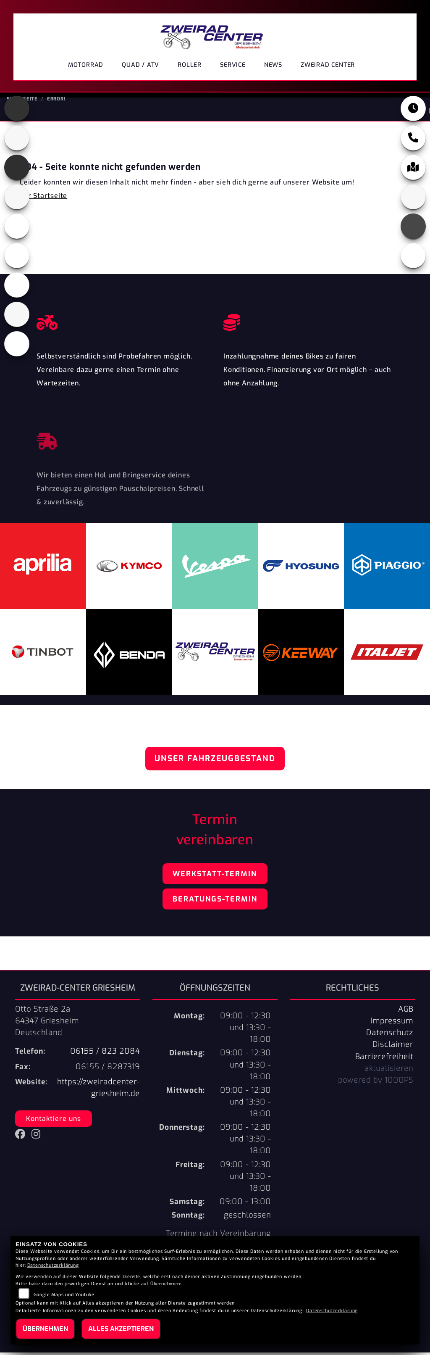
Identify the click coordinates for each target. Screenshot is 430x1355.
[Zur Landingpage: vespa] (16, 346)
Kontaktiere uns (53, 1121)
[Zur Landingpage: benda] (16, 140)
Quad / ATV (140, 65)
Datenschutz (389, 1035)
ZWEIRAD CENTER (328, 65)
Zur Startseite (43, 198)
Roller (190, 65)
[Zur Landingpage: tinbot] (16, 317)
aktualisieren (388, 1071)
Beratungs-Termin (215, 901)
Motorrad (85, 65)
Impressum (391, 1023)
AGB (405, 1012)
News (273, 65)
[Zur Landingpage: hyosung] (16, 169)
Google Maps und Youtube (64, 1295)
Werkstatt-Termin (215, 876)
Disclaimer (392, 1047)
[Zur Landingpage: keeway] (16, 228)
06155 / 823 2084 (105, 1054)
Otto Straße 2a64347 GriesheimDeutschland (47, 1023)
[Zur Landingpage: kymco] (16, 258)
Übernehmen (45, 1328)
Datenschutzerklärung (53, 1265)
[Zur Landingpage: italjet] (16, 199)
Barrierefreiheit (384, 1059)
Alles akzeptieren (121, 1328)
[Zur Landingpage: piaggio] (16, 287)
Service (233, 65)
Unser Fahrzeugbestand (215, 761)
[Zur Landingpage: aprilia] (16, 111)
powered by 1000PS (375, 1083)
